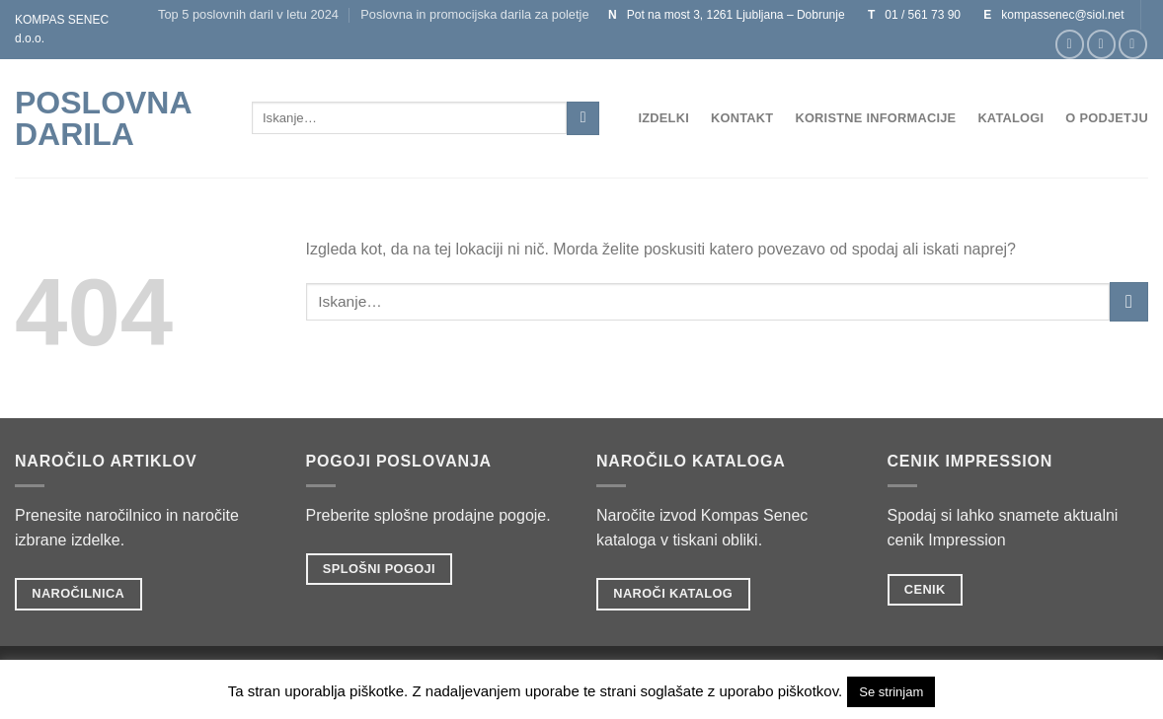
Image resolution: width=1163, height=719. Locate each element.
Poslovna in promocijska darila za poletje (474, 14)
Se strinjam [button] (891, 691)
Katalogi (1010, 117)
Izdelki (663, 117)
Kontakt (742, 117)
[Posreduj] (583, 118)
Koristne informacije (875, 117)
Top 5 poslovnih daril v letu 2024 (248, 14)
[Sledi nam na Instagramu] (1101, 44)
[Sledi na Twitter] (1133, 44)
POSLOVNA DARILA (103, 118)
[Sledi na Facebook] (1069, 44)
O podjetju (1106, 117)
